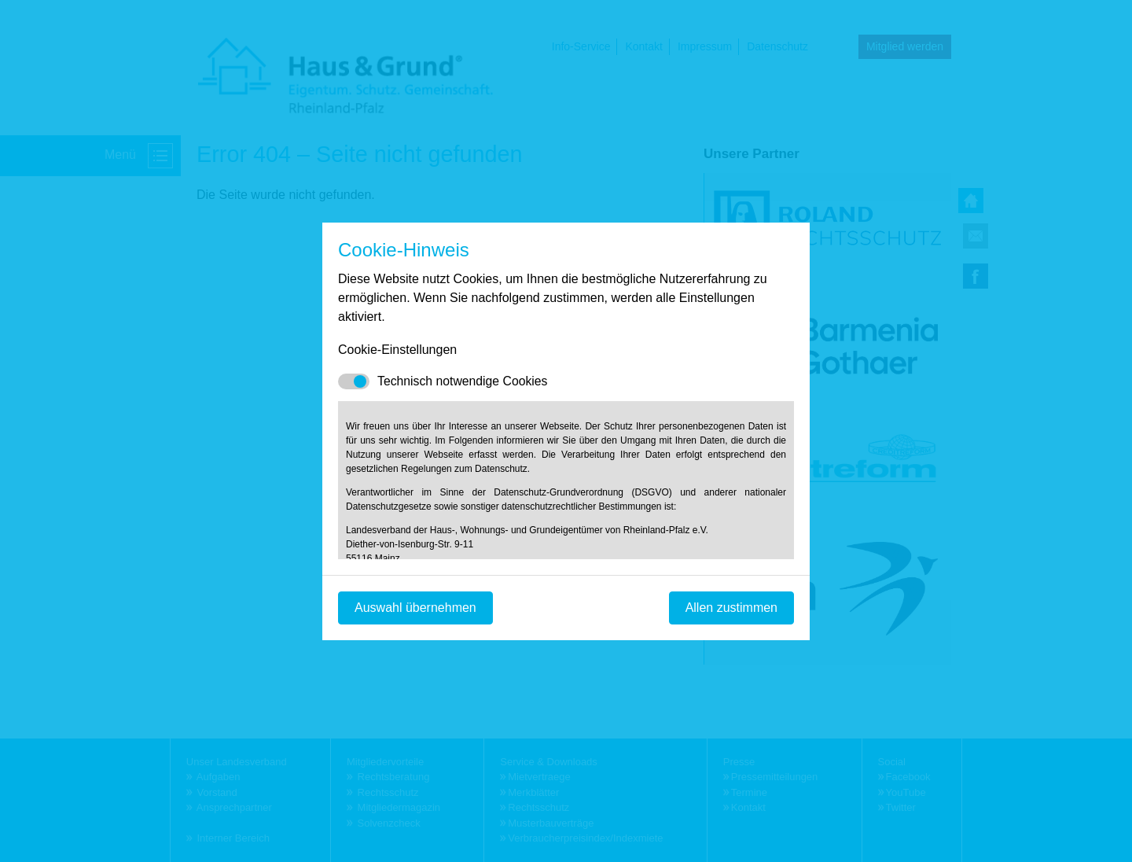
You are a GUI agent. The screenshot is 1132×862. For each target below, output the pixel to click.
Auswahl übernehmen (415, 607)
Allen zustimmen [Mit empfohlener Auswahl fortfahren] (731, 607)
